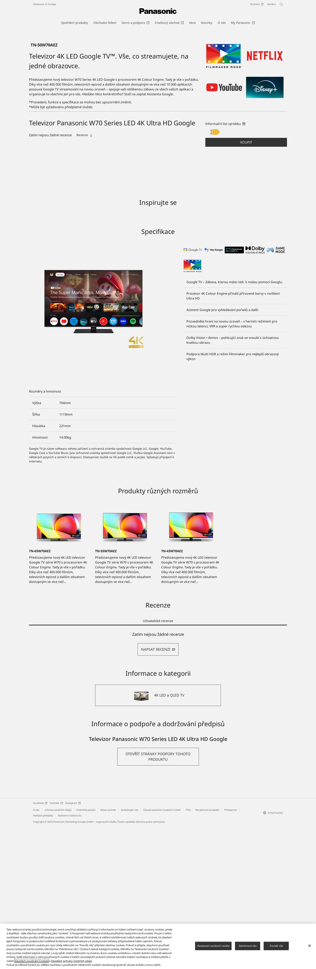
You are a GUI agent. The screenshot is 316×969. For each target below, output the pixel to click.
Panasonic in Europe (44, 4)
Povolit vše (276, 946)
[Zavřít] (309, 945)
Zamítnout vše (248, 946)
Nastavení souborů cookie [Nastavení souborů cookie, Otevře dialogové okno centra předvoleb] (213, 946)
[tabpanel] (158, 786)
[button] (246, 285)
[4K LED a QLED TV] (158, 838)
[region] (158, 946)
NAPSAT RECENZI (158, 792)
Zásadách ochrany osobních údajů (71, 961)
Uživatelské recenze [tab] (158, 763)
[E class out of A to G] (215, 274)
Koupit (246, 285)
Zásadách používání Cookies (31, 961)
